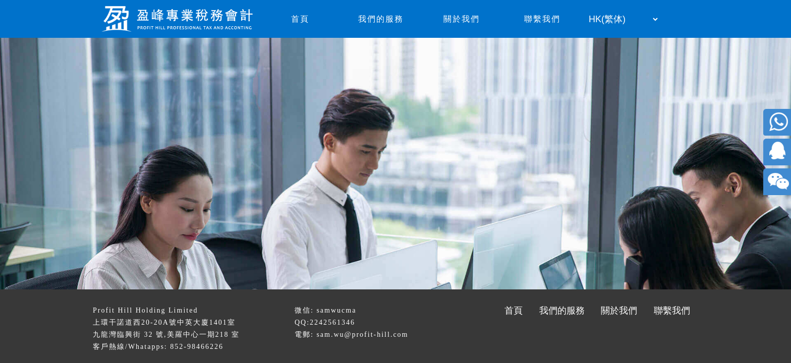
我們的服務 (381, 19)
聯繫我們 (542, 19)
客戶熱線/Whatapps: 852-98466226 (158, 346)
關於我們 (461, 19)
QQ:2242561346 (325, 322)
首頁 (300, 19)
